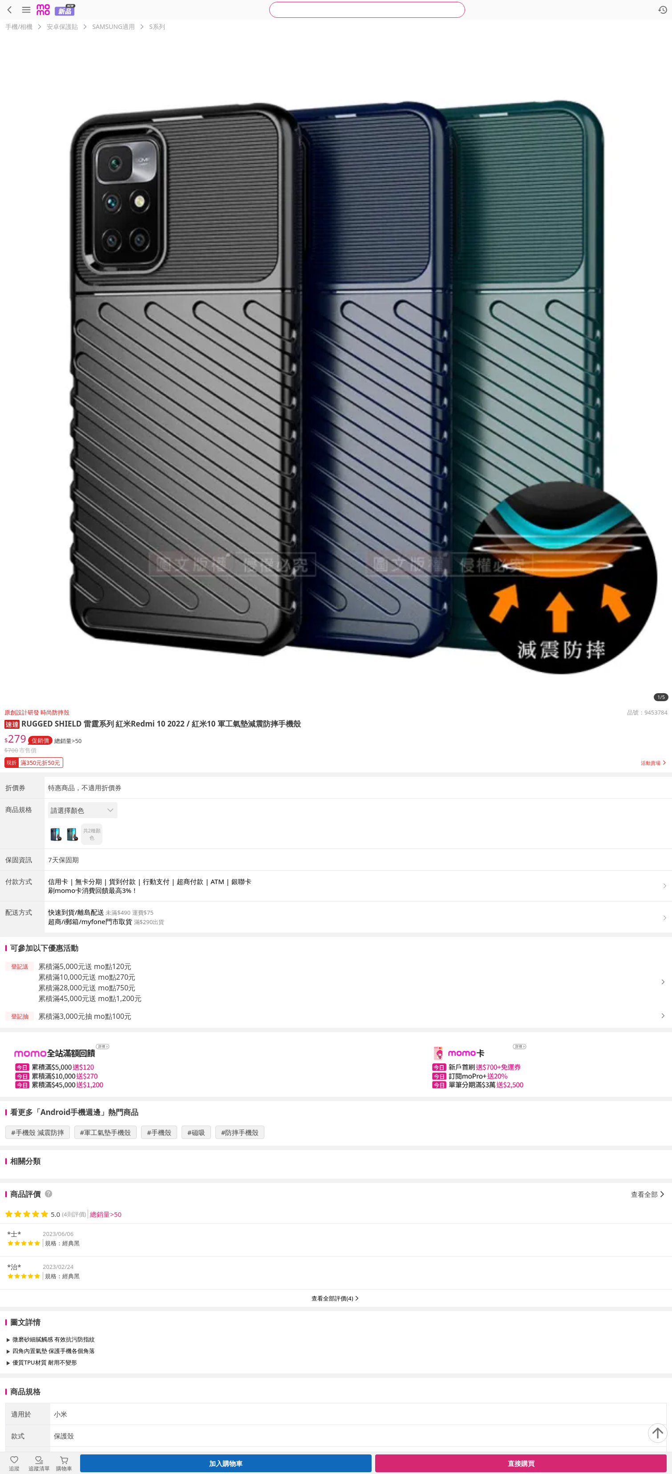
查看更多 (336, 1382)
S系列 (157, 26)
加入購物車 (226, 1463)
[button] (12, 724)
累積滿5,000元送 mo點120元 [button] (84, 966)
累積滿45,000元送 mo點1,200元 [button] (90, 998)
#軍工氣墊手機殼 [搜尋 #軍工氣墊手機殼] (105, 1132)
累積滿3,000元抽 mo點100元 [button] (84, 1016)
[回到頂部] (658, 1433)
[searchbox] (367, 10)
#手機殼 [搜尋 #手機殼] (159, 1132)
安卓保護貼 (62, 26)
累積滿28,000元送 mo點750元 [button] (86, 988)
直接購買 (521, 1463)
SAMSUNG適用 (113, 26)
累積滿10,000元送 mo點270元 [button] (86, 977)
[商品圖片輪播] (336, 370)
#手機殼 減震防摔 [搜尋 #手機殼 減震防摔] (37, 1132)
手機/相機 (18, 26)
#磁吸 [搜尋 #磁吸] (196, 1132)
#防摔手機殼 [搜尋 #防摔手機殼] (240, 1132)
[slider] (336, 1064)
